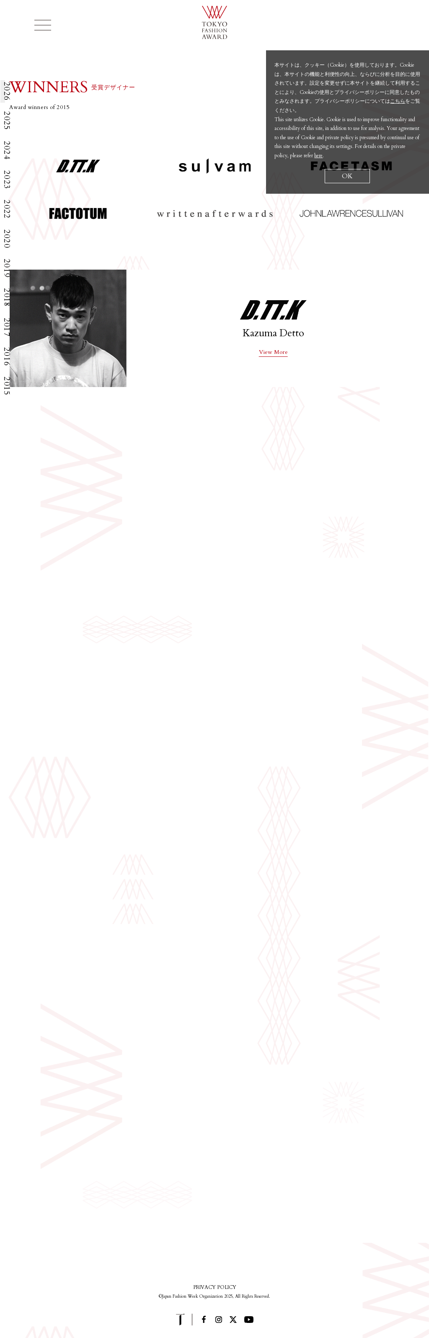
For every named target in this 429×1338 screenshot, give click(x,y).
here (318, 155)
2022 (6, 209)
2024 (6, 150)
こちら (397, 101)
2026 (6, 91)
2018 (6, 297)
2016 (6, 356)
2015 (6, 386)
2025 (6, 120)
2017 (6, 327)
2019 (6, 268)
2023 (6, 179)
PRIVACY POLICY (214, 1287)
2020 (6, 238)
